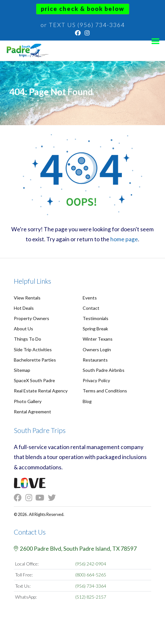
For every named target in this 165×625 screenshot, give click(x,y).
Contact (91, 308)
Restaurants (95, 360)
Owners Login (97, 349)
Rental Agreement (32, 411)
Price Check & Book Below (82, 8)
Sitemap (22, 370)
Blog (87, 401)
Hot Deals (24, 308)
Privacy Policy (96, 380)
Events (90, 297)
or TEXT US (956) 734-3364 (83, 24)
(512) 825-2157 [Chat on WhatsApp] (90, 597)
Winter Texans (98, 339)
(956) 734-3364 (90, 586)
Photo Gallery (27, 401)
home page (124, 239)
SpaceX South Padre (34, 380)
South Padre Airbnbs (103, 370)
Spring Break (95, 328)
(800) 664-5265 (90, 574)
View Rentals (27, 297)
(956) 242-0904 (90, 563)
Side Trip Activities (33, 349)
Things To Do (27, 339)
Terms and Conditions (105, 390)
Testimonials (95, 318)
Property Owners (31, 318)
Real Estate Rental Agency (41, 390)
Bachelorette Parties (35, 360)
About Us (23, 328)
